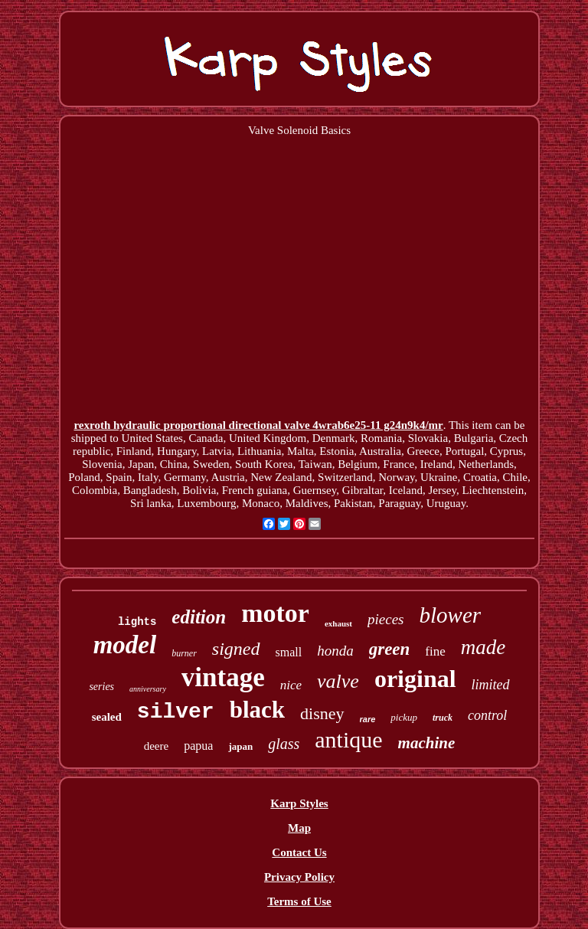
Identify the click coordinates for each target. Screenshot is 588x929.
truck (442, 717)
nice (291, 685)
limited (491, 684)
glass (283, 743)
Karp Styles (299, 803)
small (289, 652)
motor (275, 613)
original (415, 678)
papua (198, 745)
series (101, 686)
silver (175, 712)
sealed (107, 717)
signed (236, 649)
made (483, 647)
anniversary (147, 689)
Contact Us (299, 852)
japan (240, 746)
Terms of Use (299, 901)
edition (199, 617)
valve (338, 681)
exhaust (338, 623)
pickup (403, 717)
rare (368, 719)
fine (435, 651)
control (487, 715)
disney (322, 713)
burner (184, 653)
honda (335, 651)
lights (137, 622)
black (257, 709)
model (124, 645)
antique (348, 739)
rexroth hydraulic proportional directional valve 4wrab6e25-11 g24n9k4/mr (258, 425)
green (389, 649)
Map (299, 828)
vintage (223, 677)
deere (156, 746)
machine (427, 743)
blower (450, 615)
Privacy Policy (299, 877)
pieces (385, 619)
